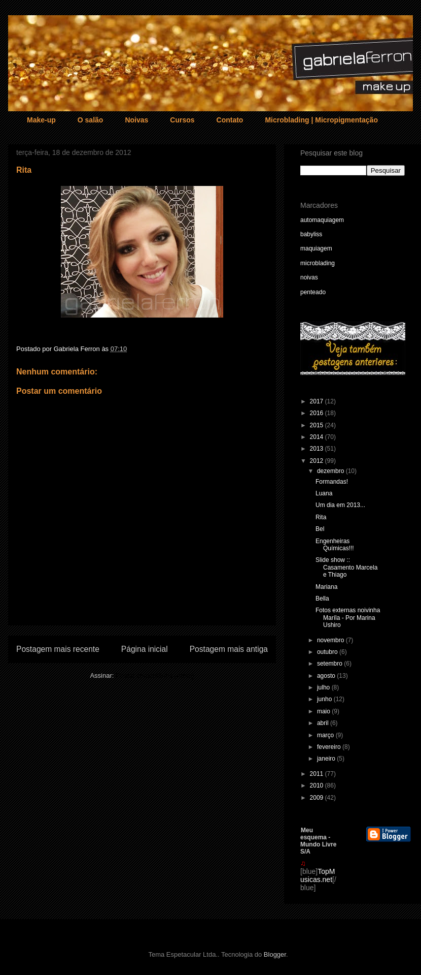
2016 (317, 413)
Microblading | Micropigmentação (321, 120)
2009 (317, 797)
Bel (319, 528)
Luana (323, 493)
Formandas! (331, 481)
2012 (317, 460)
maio (324, 711)
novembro (331, 640)
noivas (309, 277)
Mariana (326, 586)
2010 (317, 785)
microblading (317, 263)
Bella (322, 598)
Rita (320, 517)
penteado (313, 292)
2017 (317, 401)
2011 (317, 773)
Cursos (182, 120)
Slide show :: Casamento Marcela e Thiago (346, 567)
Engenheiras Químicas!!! (334, 545)
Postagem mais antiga (229, 649)
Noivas (136, 120)
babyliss (311, 234)
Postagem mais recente (57, 649)
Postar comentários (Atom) (155, 675)
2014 (317, 437)
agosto (327, 675)
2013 (317, 448)
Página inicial (144, 649)
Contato (230, 120)
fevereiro (329, 746)
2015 (317, 425)
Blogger (275, 954)
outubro (328, 651)
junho (325, 699)
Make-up (41, 120)
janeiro (327, 758)
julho (324, 687)
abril (323, 723)
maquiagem (316, 248)
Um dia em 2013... (340, 505)
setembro (330, 663)
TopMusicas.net (317, 875)
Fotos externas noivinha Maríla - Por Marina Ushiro (347, 617)
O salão (90, 120)
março (326, 735)
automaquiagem (322, 220)
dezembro (331, 471)
